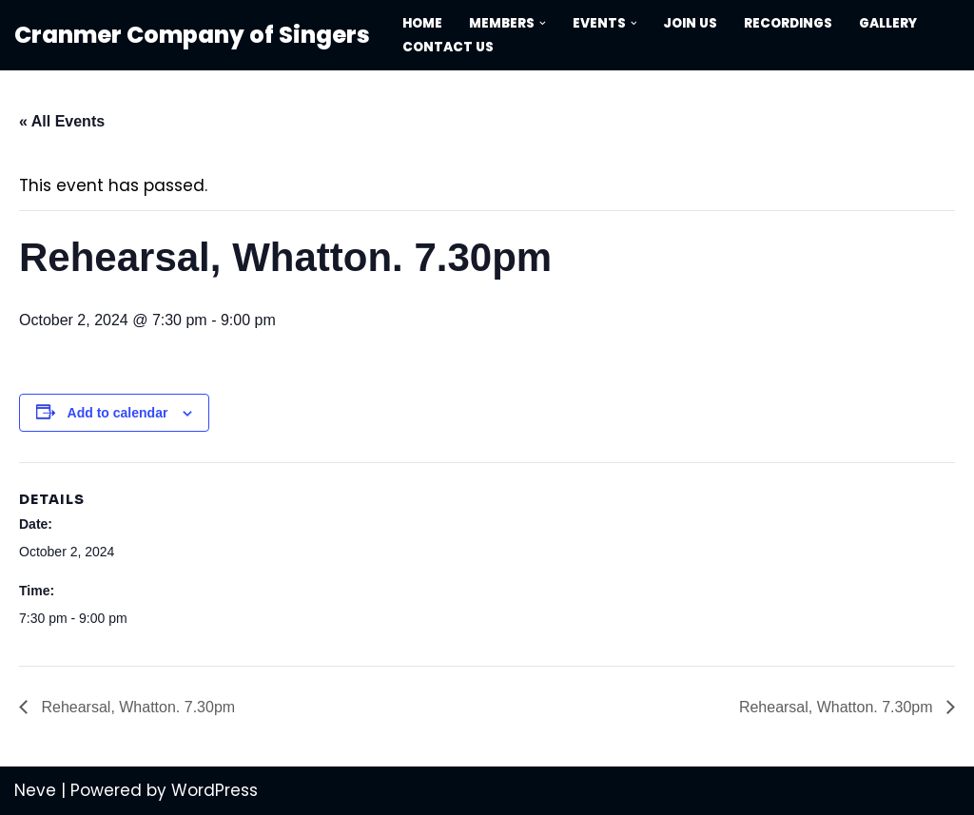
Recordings (789, 23)
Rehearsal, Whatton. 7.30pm (136, 707)
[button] (542, 23)
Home (422, 23)
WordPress (214, 790)
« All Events (62, 121)
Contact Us (448, 47)
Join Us (691, 23)
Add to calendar (118, 412)
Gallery (889, 23)
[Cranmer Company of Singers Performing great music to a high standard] (192, 35)
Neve (35, 790)
